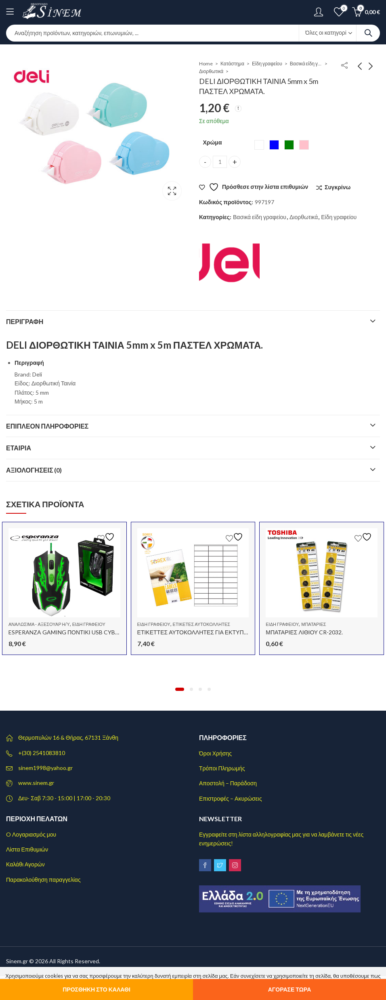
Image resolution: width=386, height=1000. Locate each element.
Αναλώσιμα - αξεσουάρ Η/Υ (39, 624)
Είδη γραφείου (267, 64)
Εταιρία (18, 448)
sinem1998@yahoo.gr (45, 767)
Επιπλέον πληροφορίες (47, 426)
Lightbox (172, 191)
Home (206, 64)
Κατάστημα (232, 64)
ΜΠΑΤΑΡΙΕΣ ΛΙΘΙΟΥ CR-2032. (304, 632)
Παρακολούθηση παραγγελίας (43, 879)
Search (368, 33)
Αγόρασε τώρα (289, 989)
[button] (179, 689)
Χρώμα (212, 142)
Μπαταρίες (313, 624)
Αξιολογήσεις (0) (34, 470)
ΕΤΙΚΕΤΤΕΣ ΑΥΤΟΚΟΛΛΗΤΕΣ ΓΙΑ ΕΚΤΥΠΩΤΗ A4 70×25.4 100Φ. (219, 632)
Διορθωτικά (211, 71)
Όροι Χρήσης (215, 753)
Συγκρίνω (337, 187)
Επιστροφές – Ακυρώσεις (230, 798)
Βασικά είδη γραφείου (306, 64)
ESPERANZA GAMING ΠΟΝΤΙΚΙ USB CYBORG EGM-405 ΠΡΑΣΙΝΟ (93, 632)
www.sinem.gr (36, 782)
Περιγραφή (24, 321)
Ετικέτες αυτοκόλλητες (201, 624)
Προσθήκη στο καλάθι (96, 989)
